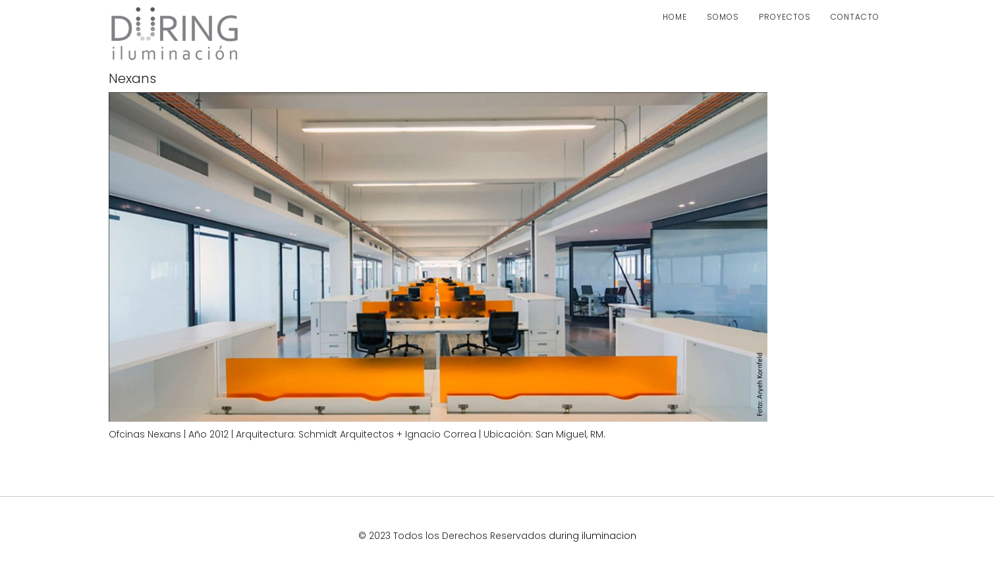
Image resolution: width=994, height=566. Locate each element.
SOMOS (723, 16)
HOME (675, 16)
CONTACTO (855, 16)
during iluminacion (592, 535)
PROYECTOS (785, 16)
